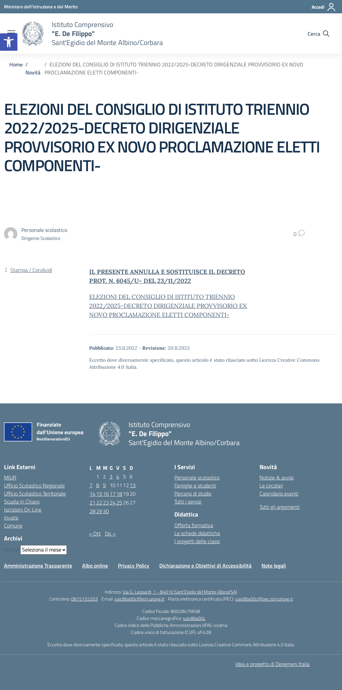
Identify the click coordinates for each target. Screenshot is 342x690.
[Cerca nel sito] (318, 33)
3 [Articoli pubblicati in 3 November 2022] (111, 476)
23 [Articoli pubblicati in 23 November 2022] (106, 502)
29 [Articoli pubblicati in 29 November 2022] (99, 511)
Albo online (95, 566)
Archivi (11, 550)
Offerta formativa (193, 525)
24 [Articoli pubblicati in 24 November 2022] (113, 502)
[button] (8, 42)
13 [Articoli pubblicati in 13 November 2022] (133, 485)
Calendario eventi (279, 493)
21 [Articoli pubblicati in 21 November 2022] (93, 502)
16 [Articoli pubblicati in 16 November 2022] (106, 494)
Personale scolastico (196, 477)
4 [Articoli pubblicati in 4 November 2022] (117, 476)
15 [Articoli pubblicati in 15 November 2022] (99, 494)
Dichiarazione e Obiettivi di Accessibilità (205, 566)
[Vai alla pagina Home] (16, 64)
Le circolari (271, 485)
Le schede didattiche (197, 533)
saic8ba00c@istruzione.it (139, 598)
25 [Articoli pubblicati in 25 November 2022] (119, 502)
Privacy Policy (133, 566)
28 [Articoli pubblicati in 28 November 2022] (93, 511)
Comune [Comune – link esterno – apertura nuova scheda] (13, 526)
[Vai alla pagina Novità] (32, 72)
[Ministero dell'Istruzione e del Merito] (40, 6)
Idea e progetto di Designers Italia (272, 664)
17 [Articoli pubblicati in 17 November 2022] (113, 494)
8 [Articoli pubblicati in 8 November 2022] (97, 485)
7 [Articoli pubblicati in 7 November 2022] (91, 485)
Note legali (274, 566)
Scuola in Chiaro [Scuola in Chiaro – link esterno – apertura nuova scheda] (21, 501)
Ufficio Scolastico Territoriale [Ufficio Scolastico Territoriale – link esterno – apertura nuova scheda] (35, 493)
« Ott (95, 534)
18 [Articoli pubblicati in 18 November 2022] (119, 494)
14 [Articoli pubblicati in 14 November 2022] (93, 494)
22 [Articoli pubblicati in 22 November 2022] (99, 502)
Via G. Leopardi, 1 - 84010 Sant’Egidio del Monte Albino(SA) (180, 591)
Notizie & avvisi (277, 477)
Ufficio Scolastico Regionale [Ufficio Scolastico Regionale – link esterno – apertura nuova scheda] (34, 485)
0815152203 (84, 598)
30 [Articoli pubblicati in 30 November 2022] (106, 511)
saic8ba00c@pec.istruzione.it (264, 598)
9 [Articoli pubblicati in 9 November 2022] (104, 485)
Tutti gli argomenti (280, 507)
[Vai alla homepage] (32, 34)
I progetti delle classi (197, 541)
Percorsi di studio (192, 493)
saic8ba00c (194, 618)
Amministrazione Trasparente (38, 566)
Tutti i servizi (187, 501)
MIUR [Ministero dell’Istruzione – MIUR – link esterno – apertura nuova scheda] (10, 477)
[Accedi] (324, 7)
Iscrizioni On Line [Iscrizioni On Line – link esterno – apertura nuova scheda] (22, 509)
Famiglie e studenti (195, 485)
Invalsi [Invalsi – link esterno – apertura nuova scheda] (11, 517)
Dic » (110, 534)
